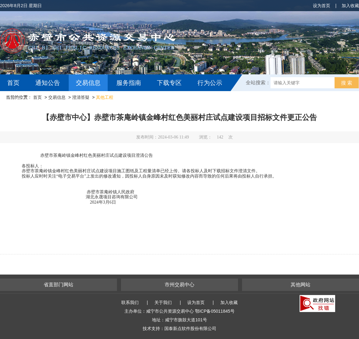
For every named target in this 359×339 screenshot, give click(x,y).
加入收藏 (350, 5)
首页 (13, 82)
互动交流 (21, 99)
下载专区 (169, 82)
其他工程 (104, 97)
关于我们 (163, 302)
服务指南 (128, 82)
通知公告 (47, 82)
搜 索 (346, 83)
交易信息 (88, 82)
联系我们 (130, 302)
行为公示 (209, 82)
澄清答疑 (80, 97)
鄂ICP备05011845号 (215, 311)
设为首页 (321, 5)
